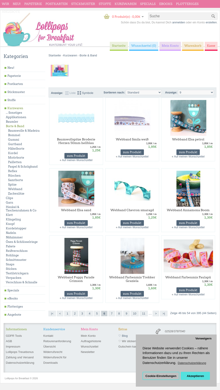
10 (134, 313)
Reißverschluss (17, 251)
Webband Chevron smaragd (132, 210)
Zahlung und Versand (20, 357)
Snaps (10, 264)
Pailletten (15, 162)
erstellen (211, 22)
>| (164, 313)
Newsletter (88, 352)
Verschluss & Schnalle (21, 282)
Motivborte (16, 157)
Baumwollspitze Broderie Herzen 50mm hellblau (76, 141)
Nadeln (11, 233)
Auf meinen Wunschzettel (77, 160)
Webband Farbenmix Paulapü (188, 277)
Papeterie (33, 4)
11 (143, 313)
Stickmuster (83, 4)
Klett (9, 215)
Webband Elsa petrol (188, 139)
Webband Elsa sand (76, 210)
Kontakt (48, 335)
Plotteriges (187, 4)
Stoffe (105, 4)
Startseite (54, 55)
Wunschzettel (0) (143, 45)
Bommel (14, 135)
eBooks (165, 4)
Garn (9, 202)
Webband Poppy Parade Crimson (76, 279)
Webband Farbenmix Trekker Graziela (132, 279)
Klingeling (13, 219)
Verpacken (13, 277)
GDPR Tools (14, 335)
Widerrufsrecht (52, 352)
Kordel (13, 153)
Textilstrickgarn (17, 273)
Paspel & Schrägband (23, 166)
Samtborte (15, 180)
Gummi (13, 139)
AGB (9, 341)
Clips (9, 198)
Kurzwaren (125, 4)
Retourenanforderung (57, 341)
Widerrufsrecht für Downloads (54, 360)
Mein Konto (88, 335)
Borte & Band (15, 126)
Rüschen (14, 175)
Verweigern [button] (203, 338)
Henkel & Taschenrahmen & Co (21, 208)
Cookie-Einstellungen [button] (160, 376)
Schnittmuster (16, 259)
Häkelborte (16, 148)
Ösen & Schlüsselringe (22, 242)
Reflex (12, 171)
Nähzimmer (14, 237)
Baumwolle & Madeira (24, 130)
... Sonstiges (14, 112)
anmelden (178, 22)
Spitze (12, 184)
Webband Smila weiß (132, 139)
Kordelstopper (16, 228)
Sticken (11, 268)
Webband (15, 189)
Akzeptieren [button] (195, 376)
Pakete (10, 246)
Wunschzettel (89, 346)
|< (52, 313)
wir (5, 4)
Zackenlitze (16, 193)
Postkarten (56, 4)
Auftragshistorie (91, 341)
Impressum (13, 346)
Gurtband (15, 144)
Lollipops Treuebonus (20, 352)
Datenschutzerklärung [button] (192, 363)
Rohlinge (12, 255)
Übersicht (49, 346)
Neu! (17, 4)
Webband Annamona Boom (188, 210)
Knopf (10, 224)
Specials (148, 4)
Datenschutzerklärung (20, 362)
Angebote (11, 11)
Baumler (12, 121)
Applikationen (16, 117)
